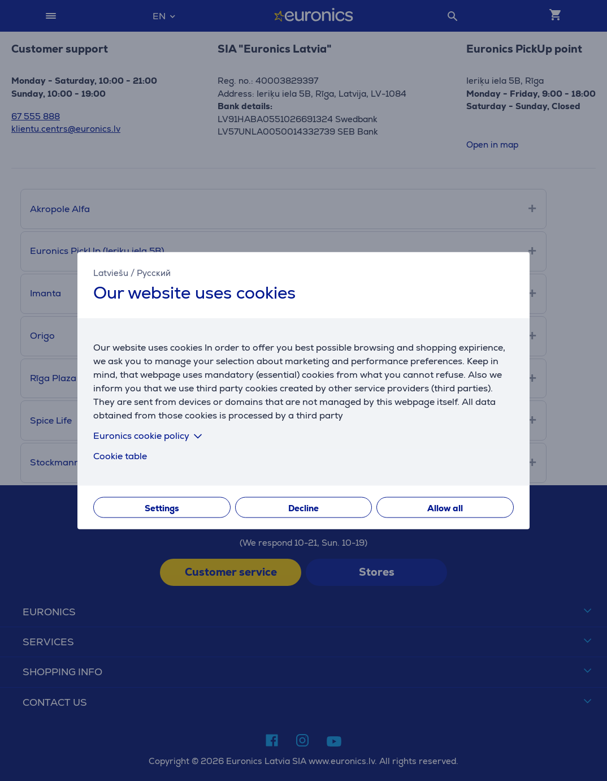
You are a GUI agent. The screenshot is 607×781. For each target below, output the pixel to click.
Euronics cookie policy (149, 436)
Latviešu (110, 272)
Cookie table (120, 456)
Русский (154, 272)
